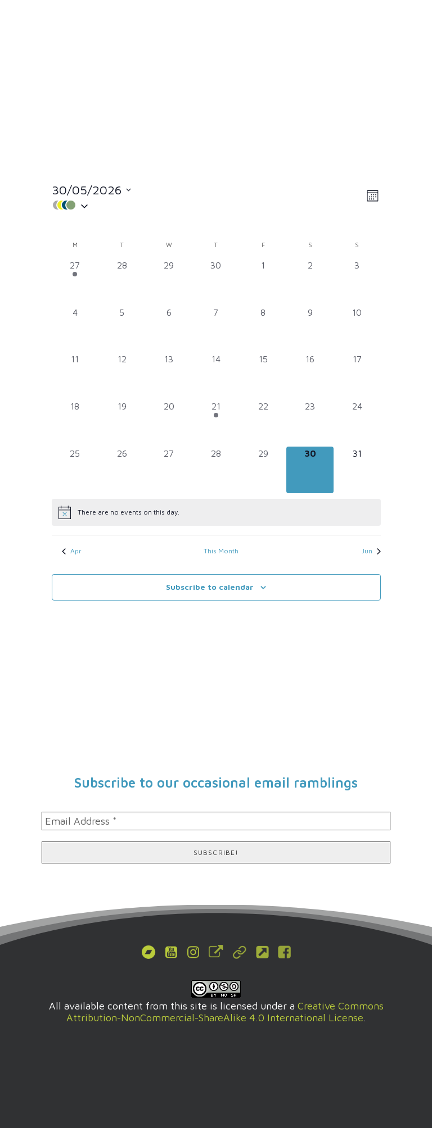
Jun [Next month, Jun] (371, 551)
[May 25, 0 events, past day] (75, 470)
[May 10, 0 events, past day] (357, 329)
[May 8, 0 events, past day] (263, 329)
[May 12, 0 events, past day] (122, 375)
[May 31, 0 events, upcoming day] (357, 470)
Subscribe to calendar (210, 587)
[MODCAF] (76, 25)
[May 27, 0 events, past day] (169, 470)
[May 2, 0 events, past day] (310, 282)
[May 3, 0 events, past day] (357, 282)
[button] (406, 25)
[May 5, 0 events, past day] (122, 329)
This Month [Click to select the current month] (221, 551)
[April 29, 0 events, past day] (169, 282)
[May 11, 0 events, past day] (75, 375)
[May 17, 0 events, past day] (357, 375)
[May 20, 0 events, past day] (169, 423)
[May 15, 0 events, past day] (263, 375)
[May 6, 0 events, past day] (169, 329)
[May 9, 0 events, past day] (310, 329)
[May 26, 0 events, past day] (122, 470)
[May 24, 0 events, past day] (357, 423)
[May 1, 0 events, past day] (263, 282)
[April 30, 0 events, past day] (216, 282)
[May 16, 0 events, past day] (310, 375)
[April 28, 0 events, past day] (122, 282)
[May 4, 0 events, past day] (75, 329)
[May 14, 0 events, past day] (216, 375)
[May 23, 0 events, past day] (310, 423)
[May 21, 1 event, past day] (216, 423)
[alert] (216, 512)
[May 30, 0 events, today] (310, 470)
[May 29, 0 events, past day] (263, 470)
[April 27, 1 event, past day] (75, 282)
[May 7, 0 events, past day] (216, 329)
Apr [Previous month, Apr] (72, 551)
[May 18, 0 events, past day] (75, 423)
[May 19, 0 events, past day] (122, 423)
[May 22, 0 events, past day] (263, 423)
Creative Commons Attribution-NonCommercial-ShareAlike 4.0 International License (225, 1012)
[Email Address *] (216, 821)
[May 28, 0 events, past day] (216, 470)
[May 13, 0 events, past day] (169, 375)
